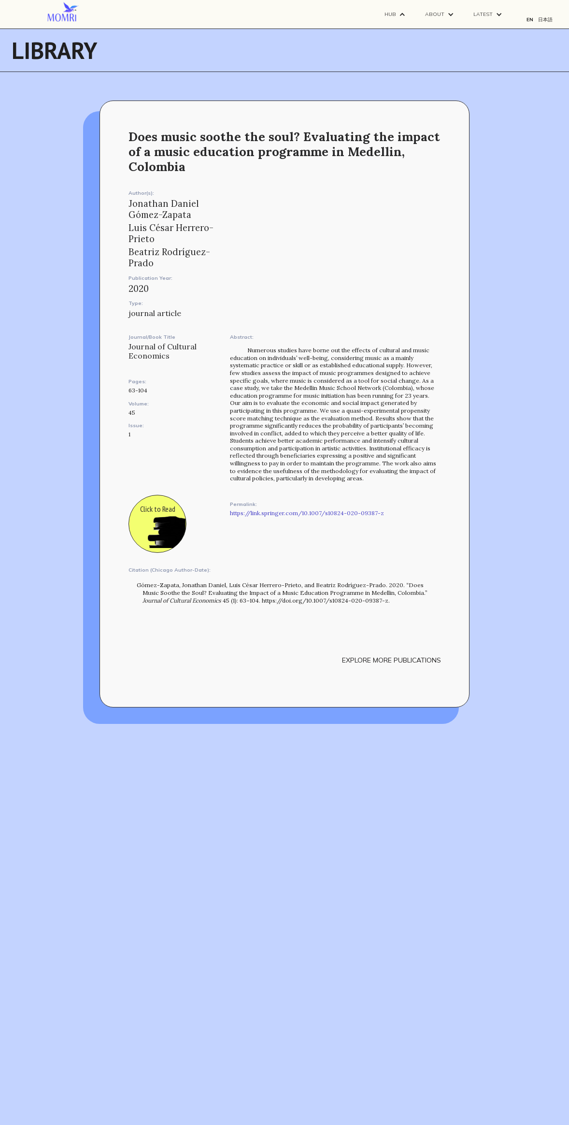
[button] (395, 14)
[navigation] (63, 12)
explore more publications (391, 660)
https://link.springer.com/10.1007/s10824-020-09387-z (307, 513)
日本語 (545, 19)
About (434, 14)
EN (529, 19)
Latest (483, 14)
